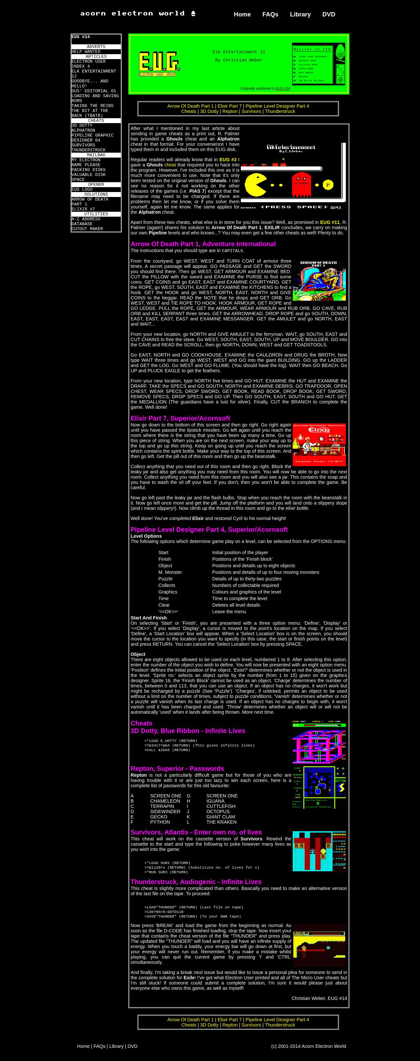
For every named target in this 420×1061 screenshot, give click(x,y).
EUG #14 (81, 36)
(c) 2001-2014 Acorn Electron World (308, 1050)
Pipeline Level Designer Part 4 (277, 106)
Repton (230, 111)
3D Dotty (209, 111)
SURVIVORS (83, 145)
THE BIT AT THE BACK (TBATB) (90, 113)
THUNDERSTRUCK (89, 150)
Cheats (189, 111)
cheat (170, 164)
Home (242, 14)
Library (300, 14)
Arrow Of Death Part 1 (190, 106)
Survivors (251, 111)
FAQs (270, 14)
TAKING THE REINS (93, 105)
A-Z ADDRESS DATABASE (86, 222)
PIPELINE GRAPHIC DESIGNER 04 (93, 138)
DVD (329, 14)
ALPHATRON (83, 130)
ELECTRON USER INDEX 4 (89, 64)
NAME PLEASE (86, 164)
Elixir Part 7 (230, 106)
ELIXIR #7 (83, 209)
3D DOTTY (82, 125)
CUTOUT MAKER (87, 229)
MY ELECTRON (86, 160)
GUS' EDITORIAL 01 (94, 91)
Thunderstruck (280, 111)
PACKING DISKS (89, 169)
